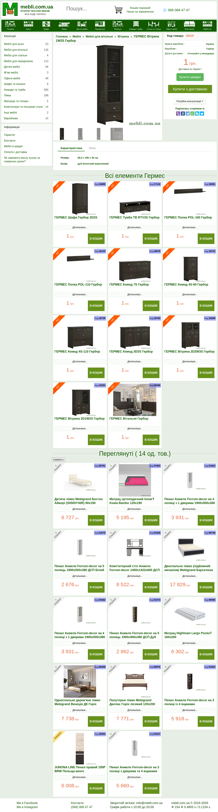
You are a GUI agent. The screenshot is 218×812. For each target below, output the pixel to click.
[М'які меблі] (189, 26)
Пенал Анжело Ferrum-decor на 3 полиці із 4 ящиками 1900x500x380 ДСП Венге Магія (189, 704)
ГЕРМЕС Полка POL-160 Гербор (188, 217)
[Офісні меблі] (172, 26)
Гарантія (9, 134)
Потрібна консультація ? (189, 101)
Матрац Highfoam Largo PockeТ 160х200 (188, 635)
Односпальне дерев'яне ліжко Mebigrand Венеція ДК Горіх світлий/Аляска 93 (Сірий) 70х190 (79, 704)
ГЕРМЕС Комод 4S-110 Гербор (77, 351)
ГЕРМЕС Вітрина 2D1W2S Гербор (79, 418)
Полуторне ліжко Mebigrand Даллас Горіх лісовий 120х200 (132, 702)
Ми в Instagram (27, 807)
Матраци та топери (26, 101)
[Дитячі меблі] (82, 26)
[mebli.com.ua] (10, 26)
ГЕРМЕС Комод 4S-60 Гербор (186, 284)
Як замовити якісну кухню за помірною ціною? (22, 159)
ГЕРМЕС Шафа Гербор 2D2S (75, 217)
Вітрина (123, 36)
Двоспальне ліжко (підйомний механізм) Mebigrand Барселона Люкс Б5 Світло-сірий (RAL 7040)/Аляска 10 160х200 (189, 572)
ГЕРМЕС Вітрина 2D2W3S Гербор (189, 351)
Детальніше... (79, 227)
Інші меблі (26, 113)
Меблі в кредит (13, 146)
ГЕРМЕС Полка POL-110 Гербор (78, 284)
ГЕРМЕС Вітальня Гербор (129, 418)
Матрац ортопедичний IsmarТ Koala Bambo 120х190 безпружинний (132, 503)
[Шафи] (46, 26)
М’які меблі (26, 73)
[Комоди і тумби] (136, 26)
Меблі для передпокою (26, 61)
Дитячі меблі (26, 67)
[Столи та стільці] (154, 26)
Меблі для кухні (26, 44)
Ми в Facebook (27, 803)
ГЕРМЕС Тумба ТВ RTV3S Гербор (135, 217)
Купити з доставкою (190, 89)
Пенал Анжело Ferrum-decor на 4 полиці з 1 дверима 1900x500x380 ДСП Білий (189, 503)
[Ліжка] (64, 26)
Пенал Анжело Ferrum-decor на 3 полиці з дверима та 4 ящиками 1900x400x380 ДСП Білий (134, 771)
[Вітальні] (118, 26)
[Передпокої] (100, 26)
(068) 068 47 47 (81, 807)
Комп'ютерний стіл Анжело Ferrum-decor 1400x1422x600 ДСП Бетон (135, 570)
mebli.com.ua (36, 7)
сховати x (58, 459)
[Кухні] (28, 26)
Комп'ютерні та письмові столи (26, 107)
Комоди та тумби (26, 90)
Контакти (9, 140)
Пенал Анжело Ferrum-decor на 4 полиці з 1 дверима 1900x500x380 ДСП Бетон (79, 637)
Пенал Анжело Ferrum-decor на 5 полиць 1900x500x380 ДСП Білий (79, 568)
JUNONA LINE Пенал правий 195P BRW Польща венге (79, 769)
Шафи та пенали (26, 84)
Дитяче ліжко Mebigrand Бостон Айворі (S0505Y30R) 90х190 (78, 501)
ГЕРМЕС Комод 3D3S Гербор (131, 351)
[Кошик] (135, 9)
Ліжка (26, 95)
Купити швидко (190, 77)
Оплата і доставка (15, 152)
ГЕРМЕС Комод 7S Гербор (129, 284)
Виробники (26, 118)
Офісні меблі (26, 78)
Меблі (77, 36)
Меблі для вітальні (99, 36)
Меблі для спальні (26, 55)
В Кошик (96, 238)
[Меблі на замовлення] (207, 27)
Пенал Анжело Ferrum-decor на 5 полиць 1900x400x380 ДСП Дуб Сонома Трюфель (134, 637)
